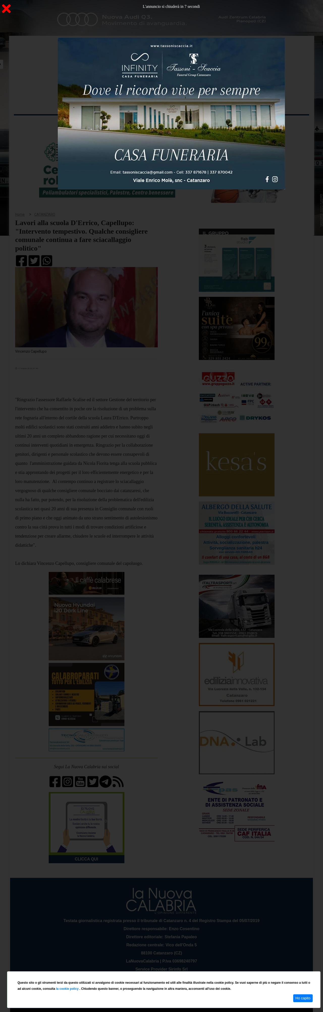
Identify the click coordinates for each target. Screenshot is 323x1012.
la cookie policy (67, 989)
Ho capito (302, 998)
